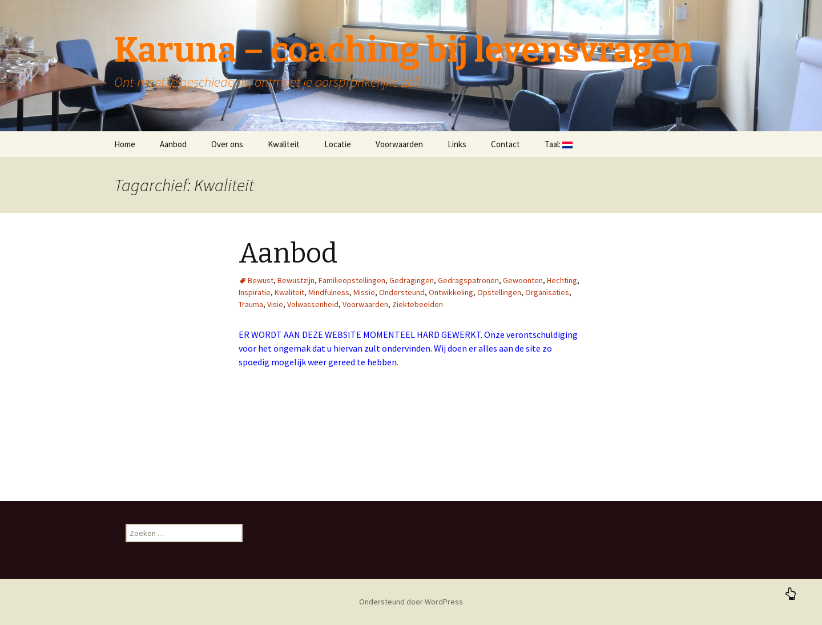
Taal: (559, 144)
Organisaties (547, 292)
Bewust (260, 280)
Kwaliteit (284, 144)
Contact (505, 144)
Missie (364, 292)
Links (457, 144)
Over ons (227, 144)
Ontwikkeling (451, 292)
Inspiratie (255, 292)
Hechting (562, 280)
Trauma (251, 304)
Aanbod (173, 144)
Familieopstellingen (352, 280)
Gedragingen (411, 280)
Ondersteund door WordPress (411, 601)
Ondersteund (402, 292)
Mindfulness (328, 292)
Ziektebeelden (417, 304)
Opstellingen (499, 292)
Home (124, 144)
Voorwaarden (399, 144)
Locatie (337, 144)
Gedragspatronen (468, 280)
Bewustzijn (296, 280)
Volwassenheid (313, 304)
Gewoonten (523, 280)
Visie (275, 304)
